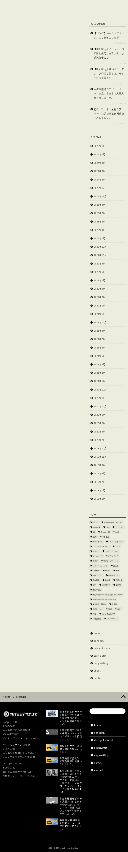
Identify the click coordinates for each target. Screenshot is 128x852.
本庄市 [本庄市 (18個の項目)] (118, 585)
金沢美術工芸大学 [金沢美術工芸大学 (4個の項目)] (108, 614)
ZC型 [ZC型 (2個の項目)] (94, 537)
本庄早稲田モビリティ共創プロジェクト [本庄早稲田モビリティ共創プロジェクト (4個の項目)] (107, 594)
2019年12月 (100, 448)
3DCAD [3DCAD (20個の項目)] (95, 522)
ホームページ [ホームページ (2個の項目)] (98, 556)
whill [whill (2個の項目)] (117, 532)
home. (12, 4)
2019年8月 (100, 473)
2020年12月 (100, 389)
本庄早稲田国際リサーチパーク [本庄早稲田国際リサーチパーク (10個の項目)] (104, 599)
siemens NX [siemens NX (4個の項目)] (105, 532)
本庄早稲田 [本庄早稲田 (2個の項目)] (97, 590)
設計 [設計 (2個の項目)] (119, 609)
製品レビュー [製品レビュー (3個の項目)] (98, 609)
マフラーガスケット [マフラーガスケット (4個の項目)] (110, 561)
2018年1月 (100, 498)
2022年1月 (100, 305)
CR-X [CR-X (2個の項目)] (107, 527)
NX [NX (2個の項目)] (94, 532)
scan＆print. (88, 4)
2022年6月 (100, 271)
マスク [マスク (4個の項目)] (95, 561)
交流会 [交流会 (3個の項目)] (115, 565)
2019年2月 (100, 481)
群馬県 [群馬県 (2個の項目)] (114, 604)
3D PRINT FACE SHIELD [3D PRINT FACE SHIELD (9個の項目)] (113, 522)
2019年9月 (100, 465)
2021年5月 (100, 355)
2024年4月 (100, 162)
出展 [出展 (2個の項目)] (117, 570)
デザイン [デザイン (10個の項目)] (96, 551)
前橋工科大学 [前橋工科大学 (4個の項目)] (98, 575)
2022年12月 (100, 246)
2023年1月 (100, 238)
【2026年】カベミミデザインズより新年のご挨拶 (109, 35)
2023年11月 (100, 196)
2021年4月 (100, 364)
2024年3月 (100, 171)
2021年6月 (100, 347)
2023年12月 (100, 187)
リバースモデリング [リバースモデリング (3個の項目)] (100, 565)
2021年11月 (100, 313)
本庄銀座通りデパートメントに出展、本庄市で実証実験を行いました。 (109, 93)
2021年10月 (100, 322)
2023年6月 (100, 221)
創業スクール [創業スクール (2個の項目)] (113, 575)
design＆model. (58, 4)
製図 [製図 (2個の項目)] (110, 609)
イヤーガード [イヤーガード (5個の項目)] (98, 541)
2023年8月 (100, 204)
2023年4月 (100, 229)
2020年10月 (100, 406)
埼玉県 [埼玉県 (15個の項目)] (107, 580)
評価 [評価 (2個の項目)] (94, 614)
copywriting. (17, 11)
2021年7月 (100, 339)
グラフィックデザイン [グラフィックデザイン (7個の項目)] (101, 546)
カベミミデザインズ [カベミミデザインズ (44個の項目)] (115, 541)
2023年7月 (100, 213)
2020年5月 (100, 423)
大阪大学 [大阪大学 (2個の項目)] (119, 580)
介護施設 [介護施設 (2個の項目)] (96, 570)
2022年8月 (100, 263)
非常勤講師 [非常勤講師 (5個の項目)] (97, 618)
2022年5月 (100, 280)
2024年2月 (100, 179)
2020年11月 (100, 397)
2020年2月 (100, 439)
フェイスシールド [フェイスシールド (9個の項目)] (111, 551)
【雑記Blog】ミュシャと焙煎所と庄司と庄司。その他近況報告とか (109, 53)
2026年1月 (100, 145)
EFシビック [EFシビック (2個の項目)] (119, 527)
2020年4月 (100, 431)
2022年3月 (100, 297)
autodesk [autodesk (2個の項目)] (96, 527)
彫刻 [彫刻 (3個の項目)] (94, 585)
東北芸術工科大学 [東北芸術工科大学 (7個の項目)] (99, 604)
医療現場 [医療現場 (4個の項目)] (96, 580)
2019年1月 (100, 490)
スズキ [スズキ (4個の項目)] (117, 546)
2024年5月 (100, 154)
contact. (59, 11)
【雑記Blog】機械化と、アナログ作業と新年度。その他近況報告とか (109, 73)
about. (39, 11)
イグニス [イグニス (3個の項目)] (105, 537)
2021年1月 (100, 381)
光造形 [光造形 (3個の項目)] (107, 570)
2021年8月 (100, 330)
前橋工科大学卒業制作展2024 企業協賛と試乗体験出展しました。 (109, 113)
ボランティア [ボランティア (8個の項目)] (113, 556)
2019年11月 (100, 456)
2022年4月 (100, 288)
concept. (32, 4)
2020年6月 (100, 414)
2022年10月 (100, 255)
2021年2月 (100, 372)
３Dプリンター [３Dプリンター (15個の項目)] (112, 618)
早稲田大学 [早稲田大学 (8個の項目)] (106, 585)
